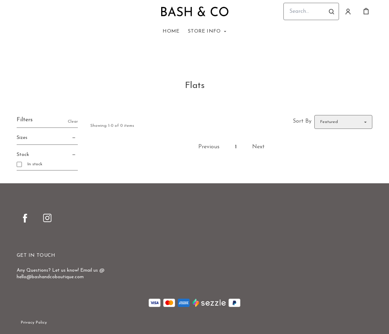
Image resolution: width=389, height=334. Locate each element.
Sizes (47, 138)
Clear (73, 122)
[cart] (366, 11)
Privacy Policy (34, 322)
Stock (47, 155)
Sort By (302, 121)
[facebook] (25, 218)
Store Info (204, 31)
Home (171, 31)
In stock (34, 164)
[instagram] (47, 218)
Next (258, 147)
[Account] (348, 11)
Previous (209, 147)
